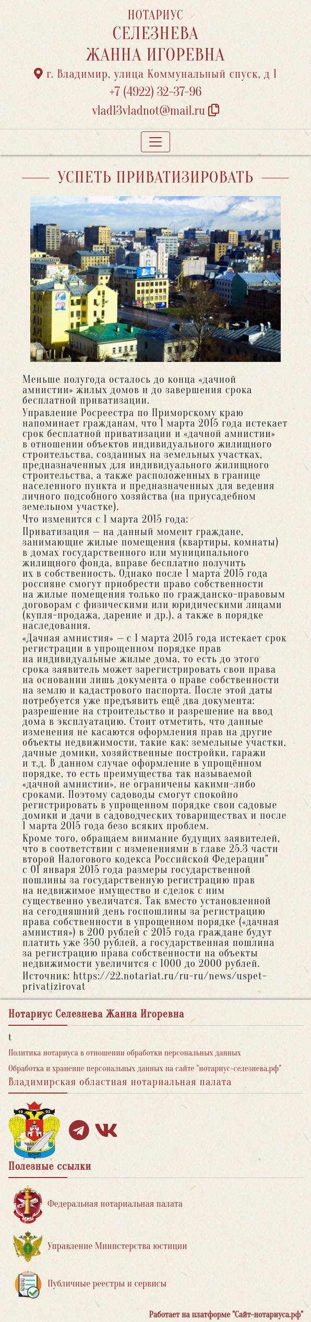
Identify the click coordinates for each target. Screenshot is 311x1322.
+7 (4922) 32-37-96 (156, 92)
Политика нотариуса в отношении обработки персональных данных (124, 1053)
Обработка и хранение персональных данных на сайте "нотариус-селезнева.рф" (144, 1068)
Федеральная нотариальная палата (98, 1204)
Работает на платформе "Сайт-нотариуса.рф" (226, 1314)
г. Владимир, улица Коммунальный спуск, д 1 (155, 74)
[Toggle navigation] (155, 141)
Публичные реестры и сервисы (90, 1284)
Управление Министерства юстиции (100, 1246)
